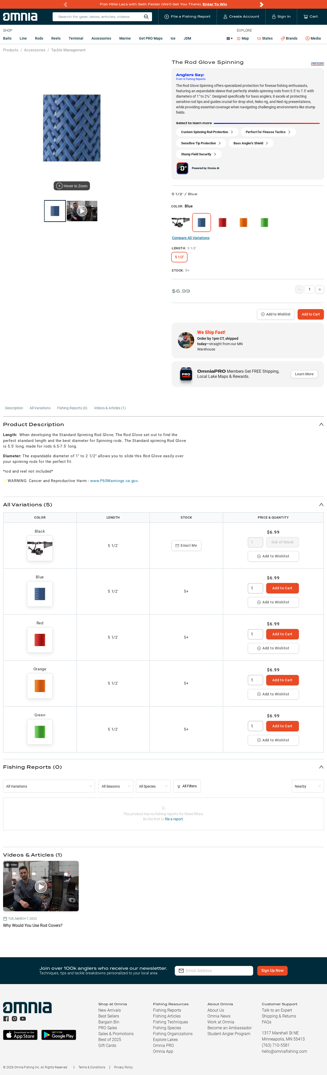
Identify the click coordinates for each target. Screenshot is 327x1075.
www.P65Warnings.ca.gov (113, 480)
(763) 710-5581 (276, 1045)
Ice (173, 38)
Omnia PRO (163, 1045)
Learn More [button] (304, 374)
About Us (215, 1010)
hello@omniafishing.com (284, 1051)
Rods (39, 38)
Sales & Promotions (116, 1033)
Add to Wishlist (275, 314)
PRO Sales (107, 1027)
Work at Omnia (220, 1022)
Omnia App (163, 1051)
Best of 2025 (109, 1039)
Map (243, 38)
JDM (187, 38)
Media (313, 39)
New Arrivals (109, 1010)
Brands (289, 38)
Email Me (186, 545)
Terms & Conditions (91, 1067)
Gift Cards (107, 1045)
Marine (125, 38)
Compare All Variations (190, 238)
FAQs (266, 1022)
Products (10, 50)
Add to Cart (311, 314)
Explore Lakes (165, 1039)
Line (23, 38)
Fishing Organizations (173, 1033)
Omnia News (218, 1016)
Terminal (76, 38)
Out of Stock (282, 542)
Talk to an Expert (277, 1010)
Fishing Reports (167, 1010)
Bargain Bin (108, 1022)
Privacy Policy (123, 1067)
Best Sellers (108, 1016)
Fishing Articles (167, 1016)
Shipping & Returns (279, 1016)
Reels (56, 38)
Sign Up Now (272, 970)
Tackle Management (68, 50)
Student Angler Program (228, 1033)
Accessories (101, 38)
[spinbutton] (255, 542)
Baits (7, 38)
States (265, 38)
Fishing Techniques (170, 1022)
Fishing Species (167, 1027)
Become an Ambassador (229, 1027)
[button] (163, 424)
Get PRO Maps (150, 38)
